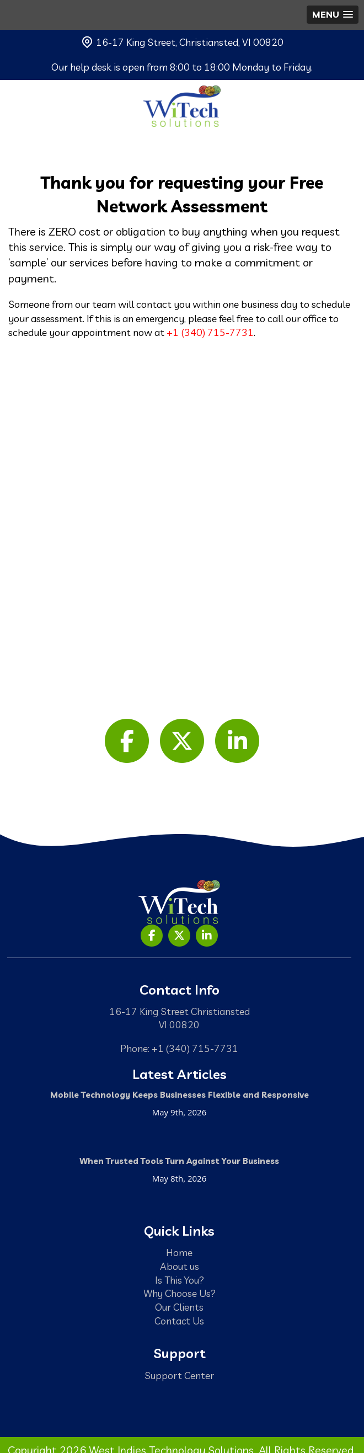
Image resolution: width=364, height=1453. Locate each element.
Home (179, 1252)
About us (179, 1266)
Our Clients (179, 1307)
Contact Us (179, 1321)
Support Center (179, 1375)
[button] (332, 15)
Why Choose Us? (179, 1293)
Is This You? (179, 1280)
